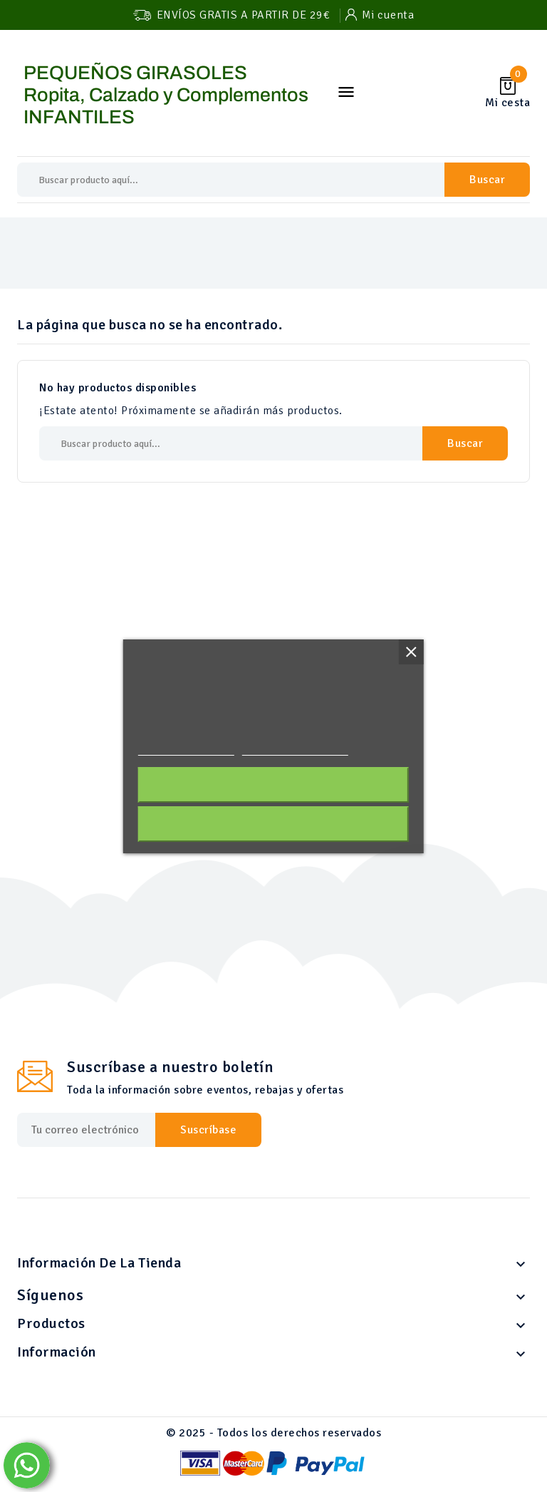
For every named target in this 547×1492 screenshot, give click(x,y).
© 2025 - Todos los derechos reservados (273, 1433)
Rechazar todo (273, 824)
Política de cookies (186, 749)
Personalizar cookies (295, 749)
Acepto (273, 785)
